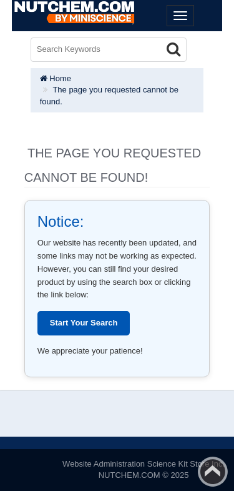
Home (55, 78)
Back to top (213, 472)
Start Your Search (84, 322)
